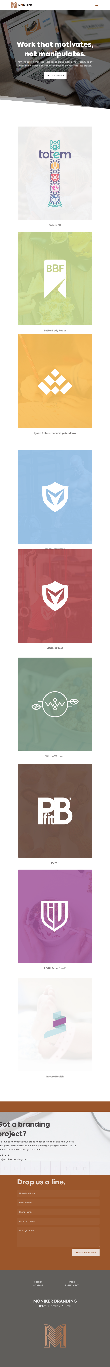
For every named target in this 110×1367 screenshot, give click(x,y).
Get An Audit (55, 76)
